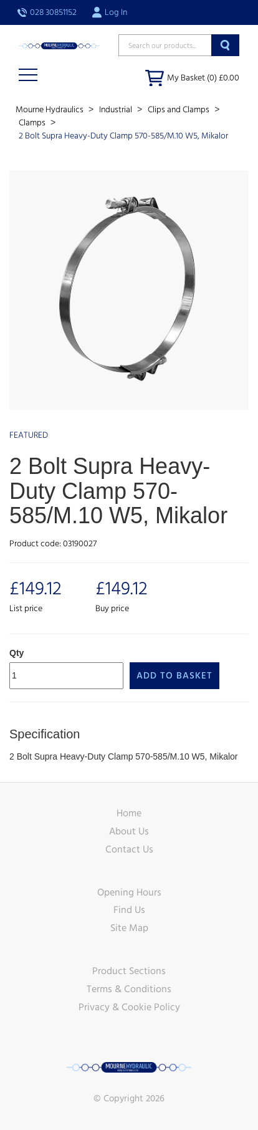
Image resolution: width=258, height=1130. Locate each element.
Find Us (129, 910)
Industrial (116, 109)
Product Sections (129, 971)
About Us (129, 831)
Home (129, 813)
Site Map (129, 928)
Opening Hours (129, 892)
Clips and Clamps (179, 109)
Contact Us (129, 849)
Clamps (33, 122)
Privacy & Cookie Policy (129, 1007)
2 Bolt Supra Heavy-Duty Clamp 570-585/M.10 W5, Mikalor (123, 136)
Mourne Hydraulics (50, 109)
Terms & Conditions (129, 989)
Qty (16, 653)
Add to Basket (174, 675)
